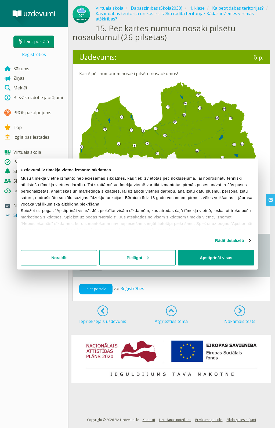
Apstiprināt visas (216, 257)
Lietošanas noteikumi (175, 419)
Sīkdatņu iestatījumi (241, 419)
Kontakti (149, 419)
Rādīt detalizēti (229, 240)
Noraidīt (59, 257)
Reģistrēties (34, 54)
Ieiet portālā (95, 288)
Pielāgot (138, 257)
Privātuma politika (209, 419)
